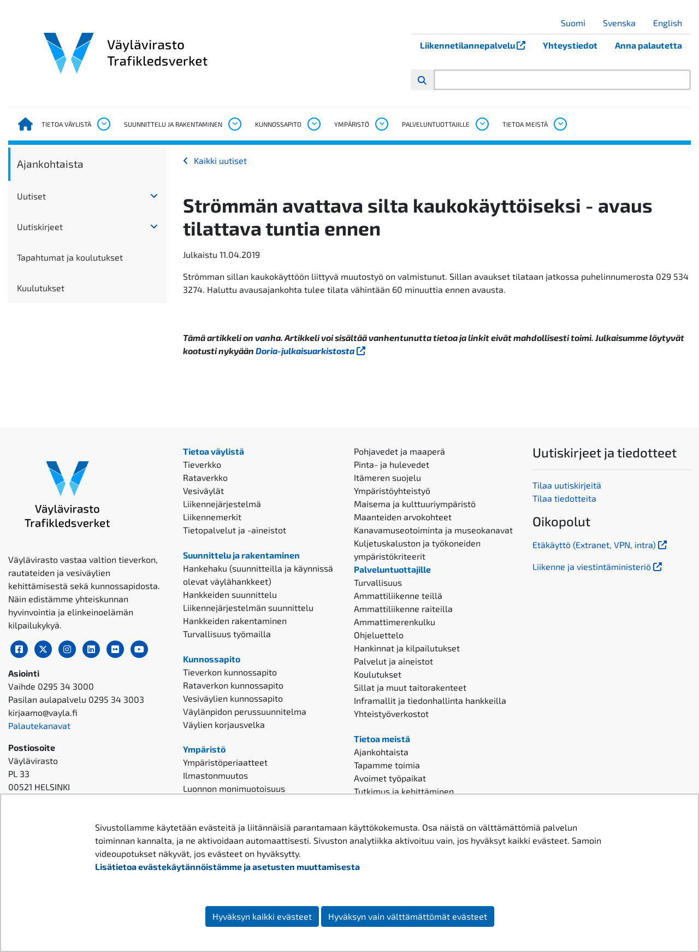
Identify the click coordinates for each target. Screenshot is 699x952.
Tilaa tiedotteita (564, 498)
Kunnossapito (278, 124)
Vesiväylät (203, 490)
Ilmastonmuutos (215, 775)
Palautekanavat (39, 725)
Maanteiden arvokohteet (403, 517)
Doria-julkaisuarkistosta (312, 350)
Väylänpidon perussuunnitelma (244, 711)
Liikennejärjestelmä (222, 503)
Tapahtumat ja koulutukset (70, 257)
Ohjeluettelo (379, 635)
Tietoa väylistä (66, 124)
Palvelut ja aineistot (393, 661)
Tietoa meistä (525, 124)
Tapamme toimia (387, 765)
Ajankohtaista (50, 163)
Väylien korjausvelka (224, 724)
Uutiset (31, 196)
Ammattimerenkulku (394, 621)
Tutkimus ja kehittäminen (404, 791)
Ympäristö (351, 124)
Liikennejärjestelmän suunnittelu (248, 607)
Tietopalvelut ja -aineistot (234, 530)
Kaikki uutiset (220, 160)
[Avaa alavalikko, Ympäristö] (381, 124)
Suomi (577, 22)
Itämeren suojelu (387, 477)
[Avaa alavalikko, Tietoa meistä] (560, 124)
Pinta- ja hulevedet (391, 464)
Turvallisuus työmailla (227, 633)
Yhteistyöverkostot (391, 713)
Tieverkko (202, 464)
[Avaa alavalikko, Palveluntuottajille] (482, 124)
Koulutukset (377, 674)
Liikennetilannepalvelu (477, 45)
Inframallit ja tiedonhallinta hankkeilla (430, 700)
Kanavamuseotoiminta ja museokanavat (433, 530)
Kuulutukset (40, 288)
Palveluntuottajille (436, 124)
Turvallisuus (378, 582)
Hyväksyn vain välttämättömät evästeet (407, 916)
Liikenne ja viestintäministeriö (598, 566)
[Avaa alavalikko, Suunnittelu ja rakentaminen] (234, 124)
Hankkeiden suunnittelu (230, 594)
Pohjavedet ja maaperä (399, 451)
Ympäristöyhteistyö (392, 490)
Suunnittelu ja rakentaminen (173, 124)
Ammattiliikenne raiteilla (403, 608)
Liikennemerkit (212, 517)
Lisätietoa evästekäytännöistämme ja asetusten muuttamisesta (227, 866)
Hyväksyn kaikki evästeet (262, 916)
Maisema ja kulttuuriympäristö (415, 503)
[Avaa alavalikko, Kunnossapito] (313, 124)
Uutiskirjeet (40, 226)
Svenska (623, 22)
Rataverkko (205, 477)
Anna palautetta (648, 45)
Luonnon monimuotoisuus (234, 788)
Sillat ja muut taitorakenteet (410, 687)
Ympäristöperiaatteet (225, 762)
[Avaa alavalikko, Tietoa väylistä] (103, 124)
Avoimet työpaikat (390, 778)
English (672, 22)
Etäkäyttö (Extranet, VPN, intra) (600, 544)
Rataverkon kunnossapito (233, 685)
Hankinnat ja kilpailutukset (407, 648)
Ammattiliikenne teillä (398, 595)
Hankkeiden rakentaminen (235, 620)
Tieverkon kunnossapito (230, 672)
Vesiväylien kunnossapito (233, 698)
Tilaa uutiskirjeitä (566, 485)
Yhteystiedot (570, 45)
